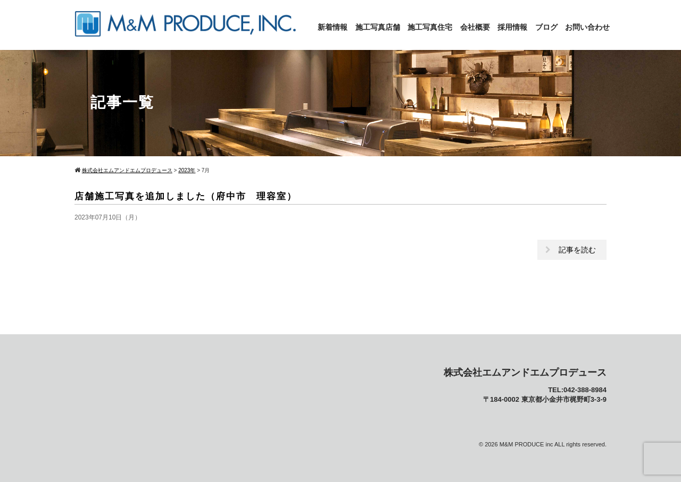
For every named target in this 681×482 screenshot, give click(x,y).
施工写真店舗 (377, 27)
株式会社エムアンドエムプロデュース (525, 372)
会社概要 (475, 27)
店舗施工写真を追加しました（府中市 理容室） (185, 196)
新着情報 (332, 27)
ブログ (546, 27)
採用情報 (512, 27)
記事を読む (577, 250)
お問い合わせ (587, 27)
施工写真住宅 (430, 27)
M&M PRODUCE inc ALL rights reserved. (553, 444)
